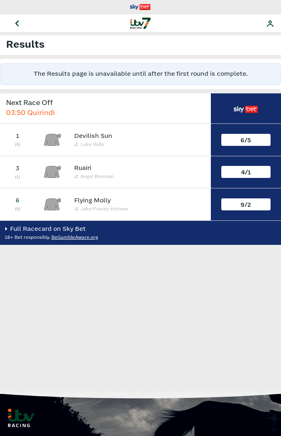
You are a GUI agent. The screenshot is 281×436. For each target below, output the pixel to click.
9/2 (246, 205)
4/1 (246, 173)
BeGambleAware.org (74, 237)
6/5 (246, 140)
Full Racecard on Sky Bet (47, 229)
